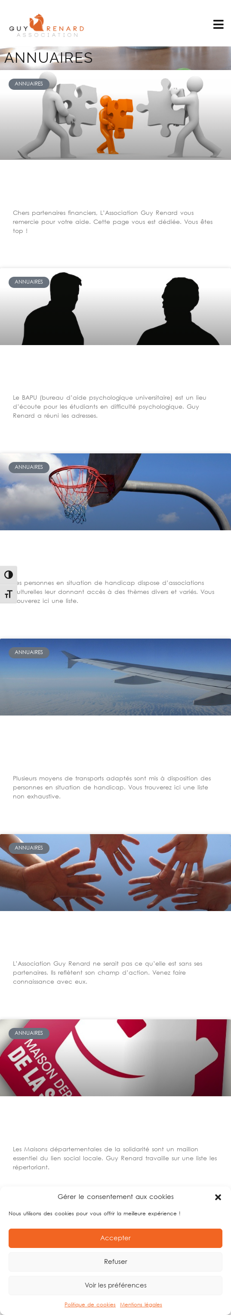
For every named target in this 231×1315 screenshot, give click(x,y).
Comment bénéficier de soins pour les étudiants (113, 372)
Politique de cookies (90, 1305)
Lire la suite (27, 239)
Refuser (115, 1262)
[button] (218, 1197)
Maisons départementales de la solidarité (105, 1123)
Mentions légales (141, 1305)
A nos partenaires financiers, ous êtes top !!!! (113, 187)
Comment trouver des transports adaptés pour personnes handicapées (114, 748)
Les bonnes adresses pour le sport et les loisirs (98, 557)
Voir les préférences (116, 1286)
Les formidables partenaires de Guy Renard (106, 938)
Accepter (115, 1238)
